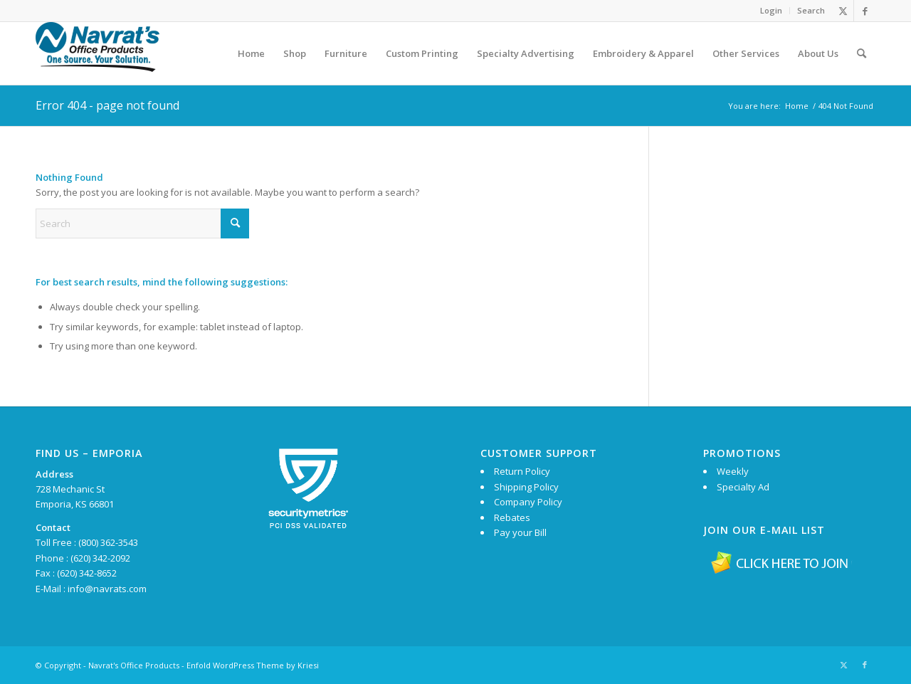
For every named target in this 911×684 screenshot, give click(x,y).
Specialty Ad (743, 486)
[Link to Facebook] (864, 10)
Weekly (733, 471)
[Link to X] (843, 10)
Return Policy (522, 471)
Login (771, 10)
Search (811, 10)
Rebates (512, 517)
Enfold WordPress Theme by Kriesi (252, 665)
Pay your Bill (520, 532)
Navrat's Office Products (133, 665)
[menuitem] (771, 10)
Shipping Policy (526, 486)
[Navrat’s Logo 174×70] (97, 53)
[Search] (861, 53)
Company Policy (528, 501)
